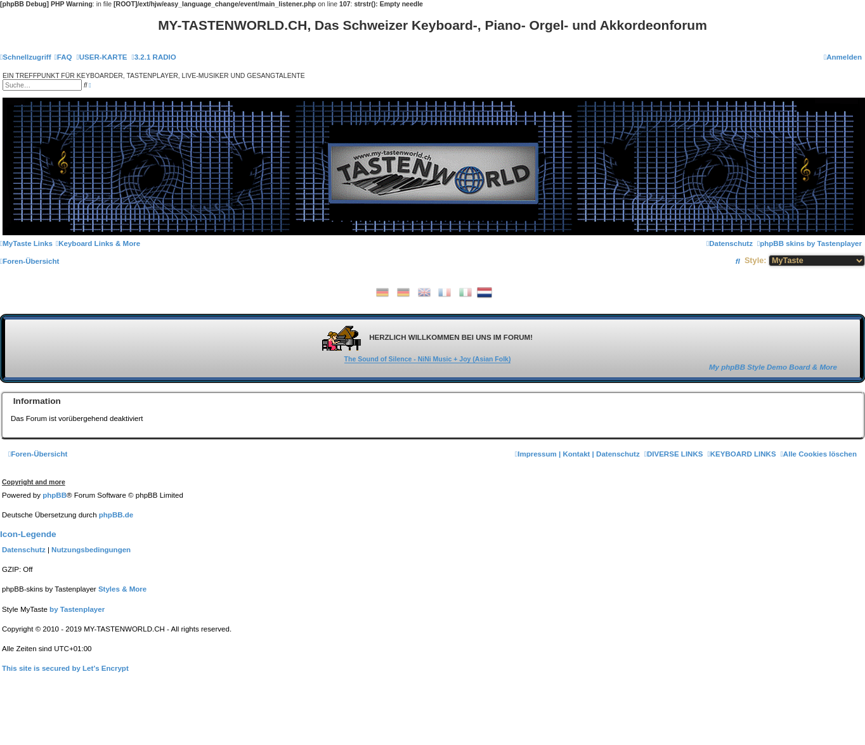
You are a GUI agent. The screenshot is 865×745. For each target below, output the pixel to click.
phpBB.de (116, 515)
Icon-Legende (28, 534)
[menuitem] (63, 57)
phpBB (54, 495)
